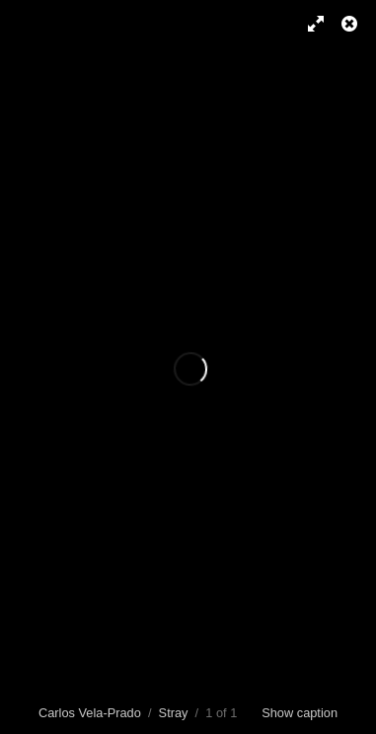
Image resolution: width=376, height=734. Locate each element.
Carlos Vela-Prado (89, 712)
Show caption (300, 712)
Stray (173, 712)
